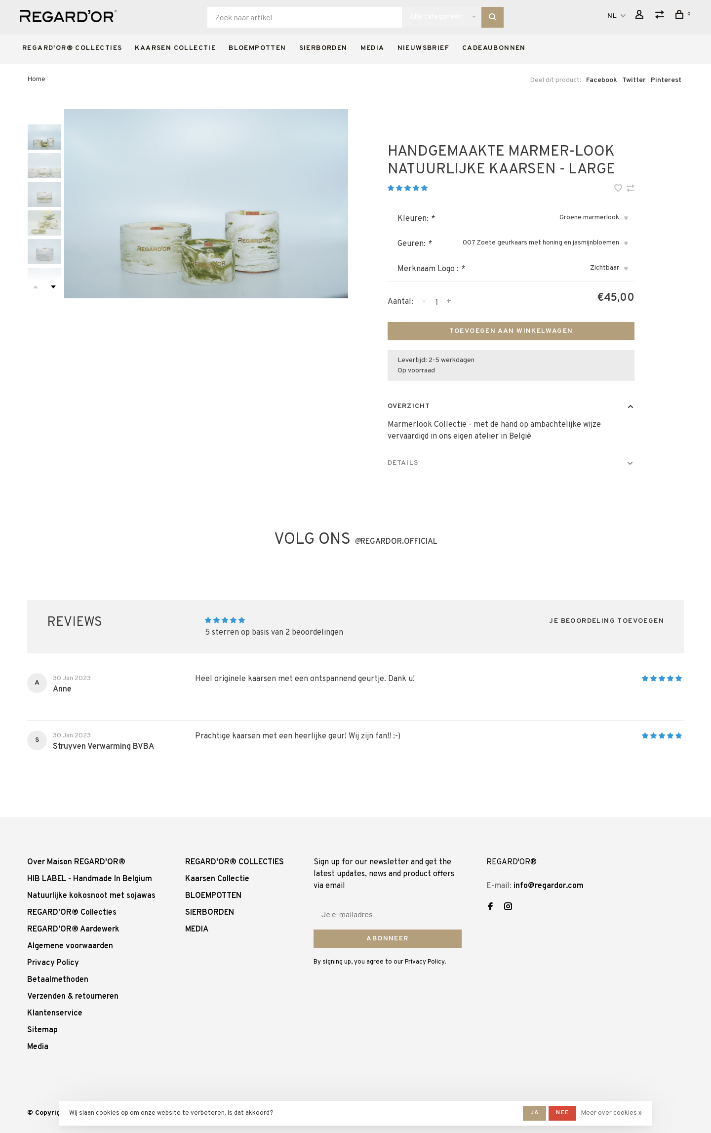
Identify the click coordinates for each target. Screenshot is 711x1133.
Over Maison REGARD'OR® (76, 862)
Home (36, 79)
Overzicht (409, 406)
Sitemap (42, 1030)
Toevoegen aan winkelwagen (511, 331)
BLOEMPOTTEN (257, 48)
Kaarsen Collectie (175, 48)
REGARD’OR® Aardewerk (73, 929)
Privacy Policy (53, 963)
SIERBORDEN (323, 48)
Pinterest (666, 80)
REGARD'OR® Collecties (72, 913)
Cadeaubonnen (494, 48)
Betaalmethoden (57, 980)
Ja (534, 1113)
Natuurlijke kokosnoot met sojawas (91, 896)
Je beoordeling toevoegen (606, 621)
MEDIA (372, 48)
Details (403, 463)
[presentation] (44, 137)
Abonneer (387, 938)
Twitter (634, 80)
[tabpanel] (206, 203)
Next (53, 287)
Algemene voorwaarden (70, 946)
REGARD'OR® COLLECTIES (72, 48)
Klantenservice (54, 1013)
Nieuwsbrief (423, 48)
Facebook (601, 80)
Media (37, 1047)
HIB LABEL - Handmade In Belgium (89, 879)
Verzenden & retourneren (72, 997)
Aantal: (400, 302)
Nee (562, 1113)
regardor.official (396, 542)
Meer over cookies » (611, 1113)
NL (612, 16)
